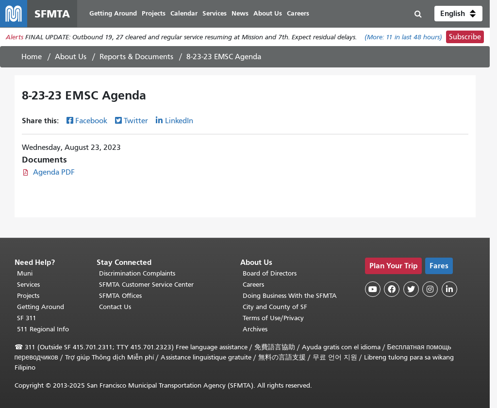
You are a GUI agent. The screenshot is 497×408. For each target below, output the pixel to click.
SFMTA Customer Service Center (146, 284)
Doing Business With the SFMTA (290, 296)
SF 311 (26, 318)
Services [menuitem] (214, 13)
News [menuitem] (240, 13)
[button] (458, 13)
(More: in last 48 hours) (403, 37)
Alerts (14, 37)
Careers (253, 284)
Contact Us (115, 307)
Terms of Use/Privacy (273, 318)
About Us (70, 56)
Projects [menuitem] (154, 13)
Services (28, 284)
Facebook (91, 120)
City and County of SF (275, 307)
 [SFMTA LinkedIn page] (449, 289)
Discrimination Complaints (137, 273)
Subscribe (465, 37)
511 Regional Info (43, 329)
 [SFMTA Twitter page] (411, 289)
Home (31, 56)
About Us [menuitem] (267, 13)
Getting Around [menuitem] (113, 13)
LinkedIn (179, 120)
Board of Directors (270, 273)
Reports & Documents (136, 56)
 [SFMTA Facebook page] (392, 289)
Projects (28, 296)
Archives (255, 329)
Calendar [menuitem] (184, 13)
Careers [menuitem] (298, 13)
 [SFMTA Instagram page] (430, 289)
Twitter (136, 120)
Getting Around (40, 307)
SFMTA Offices (120, 296)
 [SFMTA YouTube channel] (372, 289)
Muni (25, 273)
